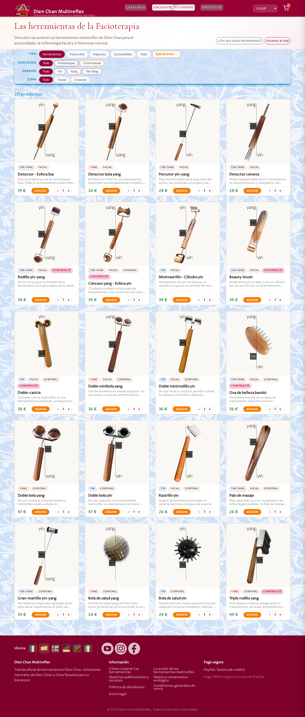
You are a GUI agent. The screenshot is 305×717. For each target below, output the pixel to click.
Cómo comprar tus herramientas (124, 670)
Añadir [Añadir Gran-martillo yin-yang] (40, 614)
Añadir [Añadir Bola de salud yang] (111, 614)
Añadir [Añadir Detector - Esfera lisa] (40, 190)
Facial (62, 80)
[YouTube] (107, 649)
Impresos (99, 54)
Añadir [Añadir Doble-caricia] (40, 409)
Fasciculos (212, 7)
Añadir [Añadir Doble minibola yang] (111, 409)
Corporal (80, 80)
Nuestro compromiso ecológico (170, 679)
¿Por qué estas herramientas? (239, 40)
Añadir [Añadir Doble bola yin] (111, 512)
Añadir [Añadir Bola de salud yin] (182, 614)
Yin (60, 71)
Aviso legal (117, 694)
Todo (143, 54)
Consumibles (123, 54)
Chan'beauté (92, 63)
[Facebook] (134, 649)
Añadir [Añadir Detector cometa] (252, 190)
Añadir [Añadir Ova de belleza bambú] (252, 409)
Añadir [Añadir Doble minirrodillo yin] (182, 409)
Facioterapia (66, 63)
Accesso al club (277, 40)
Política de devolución (127, 687)
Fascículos (77, 54)
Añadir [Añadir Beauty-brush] (252, 300)
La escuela (135, 7)
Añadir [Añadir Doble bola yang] (40, 512)
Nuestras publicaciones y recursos (129, 679)
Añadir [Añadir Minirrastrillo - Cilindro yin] (182, 300)
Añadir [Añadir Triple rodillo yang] (252, 614)
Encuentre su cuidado (173, 7)
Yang (73, 71)
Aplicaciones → (166, 54)
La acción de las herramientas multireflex (173, 670)
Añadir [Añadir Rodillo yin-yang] (40, 300)
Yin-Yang (92, 71)
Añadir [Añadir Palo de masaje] (252, 512)
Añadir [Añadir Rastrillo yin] (182, 512)
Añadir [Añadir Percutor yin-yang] (182, 190)
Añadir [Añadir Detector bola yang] (111, 190)
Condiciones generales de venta (174, 687)
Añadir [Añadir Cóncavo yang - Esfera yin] (111, 300)
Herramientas (52, 54)
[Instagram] (121, 649)
